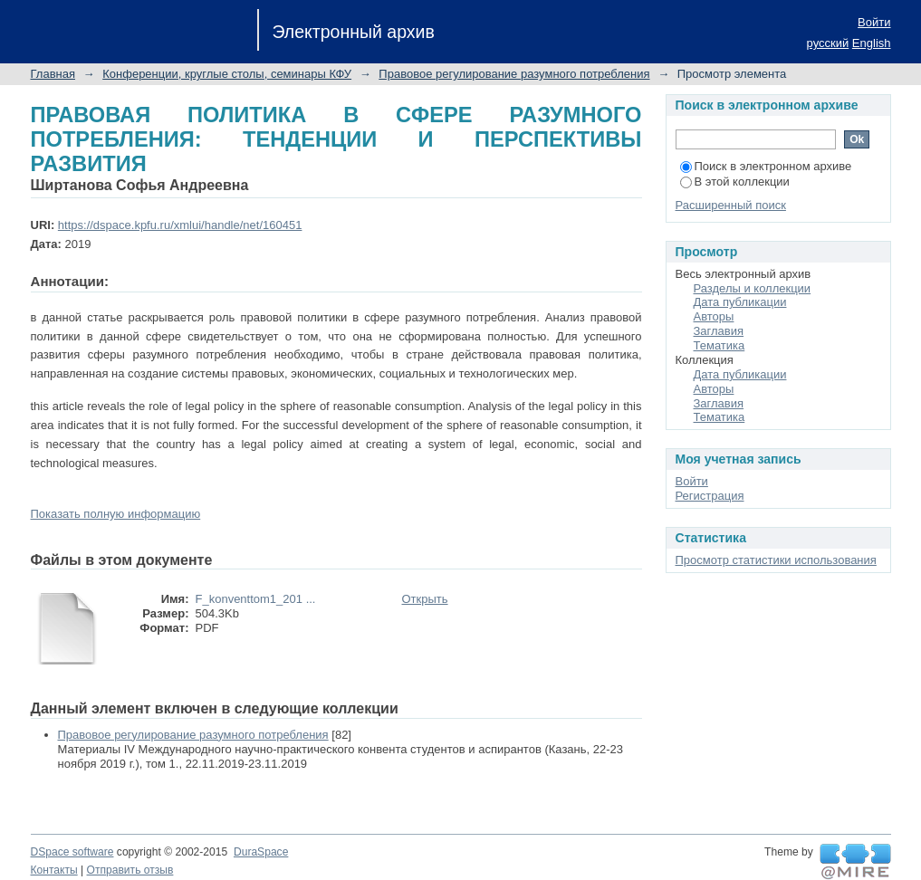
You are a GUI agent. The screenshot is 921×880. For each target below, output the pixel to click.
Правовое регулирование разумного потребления (514, 74)
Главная (53, 74)
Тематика (719, 345)
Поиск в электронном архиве (766, 166)
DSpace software (72, 852)
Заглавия (719, 331)
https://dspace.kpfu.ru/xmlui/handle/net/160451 (180, 225)
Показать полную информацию (116, 514)
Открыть (425, 599)
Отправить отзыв (130, 870)
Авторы (714, 316)
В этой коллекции (735, 181)
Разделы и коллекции (752, 288)
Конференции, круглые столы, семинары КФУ (226, 74)
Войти (874, 22)
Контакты (54, 870)
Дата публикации (740, 302)
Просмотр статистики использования (776, 560)
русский (828, 43)
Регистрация (710, 495)
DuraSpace (261, 852)
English (871, 43)
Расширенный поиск (731, 205)
